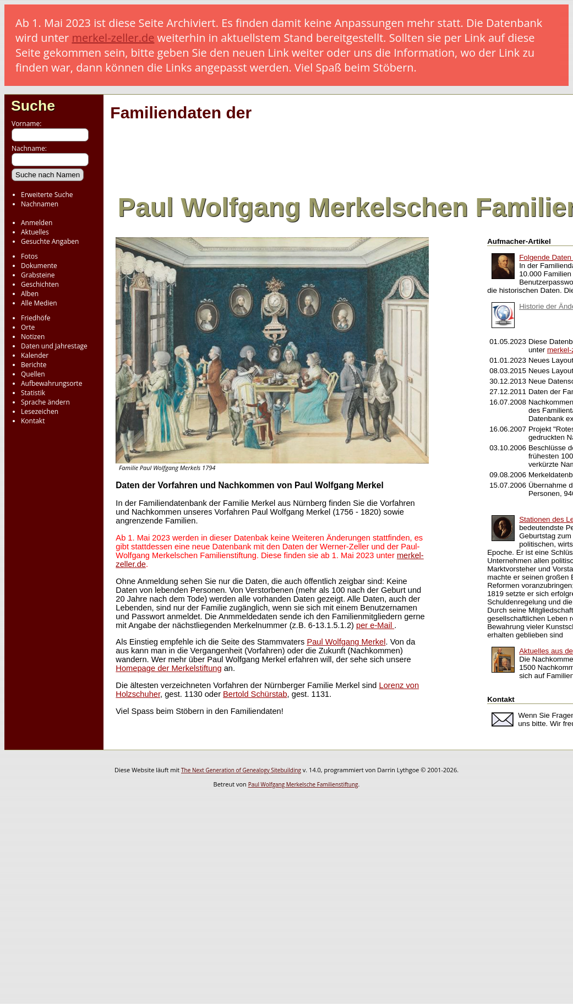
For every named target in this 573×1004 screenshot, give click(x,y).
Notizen (33, 336)
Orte (28, 327)
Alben (30, 293)
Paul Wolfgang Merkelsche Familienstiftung (303, 784)
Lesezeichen (39, 411)
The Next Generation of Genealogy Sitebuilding (241, 770)
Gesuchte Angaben (50, 241)
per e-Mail (375, 625)
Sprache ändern (45, 402)
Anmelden (36, 222)
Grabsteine (38, 275)
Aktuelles (35, 232)
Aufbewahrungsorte (51, 383)
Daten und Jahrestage (54, 346)
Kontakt (33, 420)
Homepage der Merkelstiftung (168, 668)
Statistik (33, 392)
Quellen (33, 374)
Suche (33, 105)
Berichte (34, 364)
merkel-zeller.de (113, 37)
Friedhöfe (36, 318)
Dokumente (39, 265)
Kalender (34, 355)
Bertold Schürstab (255, 694)
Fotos (29, 256)
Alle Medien (39, 303)
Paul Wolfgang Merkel (346, 641)
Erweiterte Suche (47, 194)
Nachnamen (39, 204)
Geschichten (40, 284)
